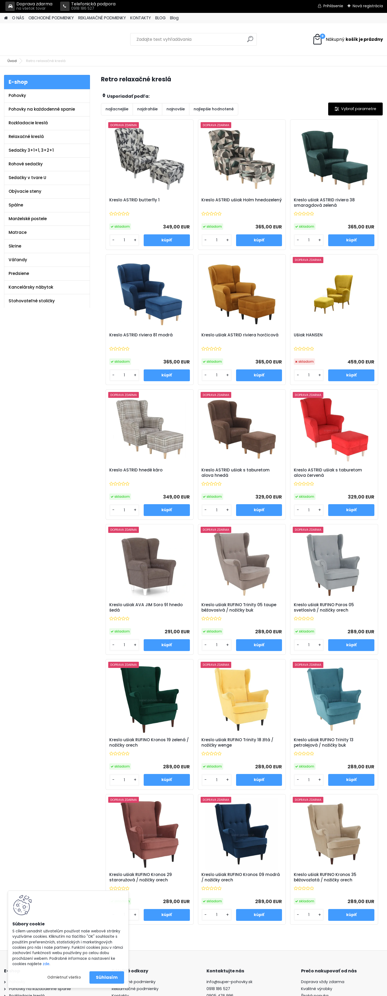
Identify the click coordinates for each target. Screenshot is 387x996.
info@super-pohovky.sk (229, 860)
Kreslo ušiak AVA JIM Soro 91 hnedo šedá (204, 474)
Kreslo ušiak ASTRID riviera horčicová (134, 337)
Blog (174, 18)
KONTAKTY (140, 18)
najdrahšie (147, 109)
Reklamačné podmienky (135, 867)
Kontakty (120, 874)
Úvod (12, 60)
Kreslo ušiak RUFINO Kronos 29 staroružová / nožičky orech (346, 615)
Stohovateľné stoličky (32, 301)
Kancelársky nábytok (31, 287)
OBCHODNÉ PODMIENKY (51, 18)
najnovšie (176, 109)
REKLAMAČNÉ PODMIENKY (102, 18)
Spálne (16, 205)
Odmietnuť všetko (64, 977)
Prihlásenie (333, 6)
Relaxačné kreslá (26, 136)
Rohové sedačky (26, 164)
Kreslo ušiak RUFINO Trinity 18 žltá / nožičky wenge (204, 613)
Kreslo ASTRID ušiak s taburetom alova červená (134, 474)
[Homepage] (6, 18)
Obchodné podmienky (133, 860)
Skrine (15, 246)
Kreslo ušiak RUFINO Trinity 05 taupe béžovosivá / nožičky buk (275, 475)
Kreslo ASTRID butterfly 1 (132, 200)
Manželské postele (28, 218)
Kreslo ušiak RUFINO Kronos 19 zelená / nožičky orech (135, 613)
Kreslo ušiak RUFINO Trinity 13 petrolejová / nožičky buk (276, 613)
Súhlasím (107, 977)
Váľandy (18, 260)
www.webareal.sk (215, 990)
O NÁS (18, 18)
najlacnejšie (117, 109)
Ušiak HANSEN (191, 335)
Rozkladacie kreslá (28, 123)
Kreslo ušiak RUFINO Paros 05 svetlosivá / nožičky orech (345, 475)
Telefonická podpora (87, 6)
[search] (250, 41)
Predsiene (19, 273)
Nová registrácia (368, 6)
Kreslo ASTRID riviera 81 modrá (342, 202)
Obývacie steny (25, 191)
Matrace (18, 232)
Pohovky (17, 95)
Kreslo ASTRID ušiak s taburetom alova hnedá (343, 337)
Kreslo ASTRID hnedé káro (274, 335)
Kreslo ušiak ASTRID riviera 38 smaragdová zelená (275, 202)
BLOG (160, 18)
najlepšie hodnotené (214, 109)
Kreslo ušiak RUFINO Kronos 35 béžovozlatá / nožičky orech (276, 754)
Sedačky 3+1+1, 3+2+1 (31, 150)
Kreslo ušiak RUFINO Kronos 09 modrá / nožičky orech (205, 753)
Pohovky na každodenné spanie (42, 109)
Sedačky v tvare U (27, 177)
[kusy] (117, 240)
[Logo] (41, 39)
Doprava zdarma (28, 6)
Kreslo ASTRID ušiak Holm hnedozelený (203, 202)
